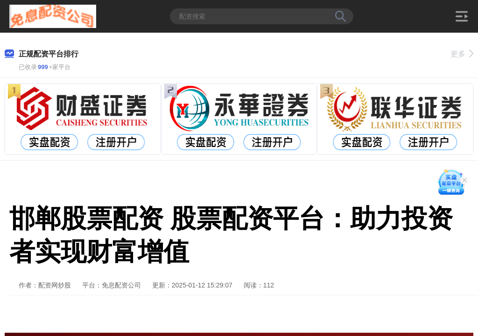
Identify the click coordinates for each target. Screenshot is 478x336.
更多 (461, 54)
